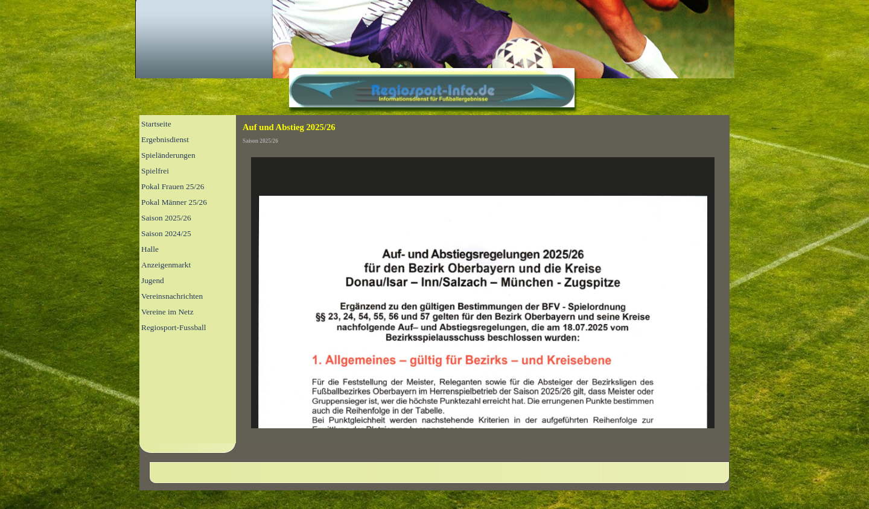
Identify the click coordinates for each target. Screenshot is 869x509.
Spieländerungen (168, 155)
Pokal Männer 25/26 (174, 202)
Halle (150, 249)
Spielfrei (155, 170)
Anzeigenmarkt (166, 264)
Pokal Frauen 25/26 (172, 186)
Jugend (152, 280)
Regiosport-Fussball (173, 327)
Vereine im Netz (167, 311)
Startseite (156, 123)
